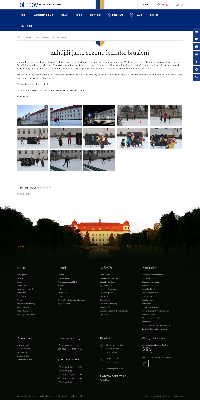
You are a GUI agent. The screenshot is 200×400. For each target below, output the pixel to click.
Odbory (61, 285)
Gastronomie (105, 300)
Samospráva (22, 275)
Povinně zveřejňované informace (71, 300)
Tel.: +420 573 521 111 (114, 358)
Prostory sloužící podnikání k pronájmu (157, 325)
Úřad (79, 15)
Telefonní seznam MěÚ (67, 282)
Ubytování (104, 296)
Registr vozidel (23, 345)
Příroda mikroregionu (108, 289)
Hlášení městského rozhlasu (153, 275)
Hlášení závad (147, 285)
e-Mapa (136, 15)
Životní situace (64, 293)
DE (147, 4)
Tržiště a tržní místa (150, 307)
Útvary (61, 275)
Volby (60, 296)
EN (143, 4)
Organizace (21, 296)
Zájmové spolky (106, 293)
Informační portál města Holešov (155, 345)
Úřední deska (63, 278)
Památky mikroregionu (109, 278)
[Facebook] (158, 4)
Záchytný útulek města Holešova (154, 329)
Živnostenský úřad (24, 359)
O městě (20, 278)
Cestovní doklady (23, 352)
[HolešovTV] (163, 4)
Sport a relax (105, 275)
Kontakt (155, 15)
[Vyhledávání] (182, 4)
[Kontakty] (177, 4)
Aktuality (27, 37)
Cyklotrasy (104, 314)
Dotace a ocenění (23, 285)
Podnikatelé (21, 293)
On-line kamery (148, 278)
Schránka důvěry (148, 289)
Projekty (20, 300)
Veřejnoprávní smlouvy (26, 303)
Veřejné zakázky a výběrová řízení (155, 311)
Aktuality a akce (43, 15)
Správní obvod (64, 303)
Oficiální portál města (50, 4)
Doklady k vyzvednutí (150, 282)
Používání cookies (69, 396)
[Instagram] (167, 4)
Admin (82, 396)
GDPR (58, 396)
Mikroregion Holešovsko (26, 314)
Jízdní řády (146, 322)
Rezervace (26, 26)
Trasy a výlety (105, 307)
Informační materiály (108, 303)
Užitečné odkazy (148, 314)
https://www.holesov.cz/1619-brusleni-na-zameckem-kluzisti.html (50, 90)
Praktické (115, 15)
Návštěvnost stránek (150, 293)
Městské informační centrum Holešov (157, 357)
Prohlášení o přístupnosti (44, 396)
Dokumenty (63, 289)
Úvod (23, 15)
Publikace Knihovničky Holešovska (114, 311)
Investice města (23, 307)
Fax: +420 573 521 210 (114, 362)
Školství (20, 282)
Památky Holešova (107, 282)
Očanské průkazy (23, 349)
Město (64, 15)
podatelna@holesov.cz (114, 368)
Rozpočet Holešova (24, 311)
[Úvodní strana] (18, 37)
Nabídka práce (147, 300)
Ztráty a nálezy (148, 296)
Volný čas (95, 15)
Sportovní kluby (106, 285)
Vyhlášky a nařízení (25, 289)
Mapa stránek (22, 396)
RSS (31, 396)
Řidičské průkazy (23, 356)
